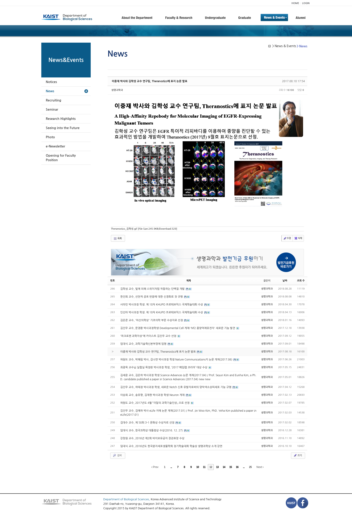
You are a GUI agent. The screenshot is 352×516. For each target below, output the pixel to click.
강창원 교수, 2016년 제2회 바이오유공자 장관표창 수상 (152, 438)
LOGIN (306, 3)
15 (230, 467)
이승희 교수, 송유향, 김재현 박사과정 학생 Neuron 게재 (152, 395)
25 (250, 467)
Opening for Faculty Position (61, 158)
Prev (154, 467)
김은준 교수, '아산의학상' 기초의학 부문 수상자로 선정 (152, 320)
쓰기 (297, 455)
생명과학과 (117, 90)
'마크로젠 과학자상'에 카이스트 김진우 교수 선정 (148, 336)
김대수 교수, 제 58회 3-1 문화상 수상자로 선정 (147, 422)
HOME (295, 3)
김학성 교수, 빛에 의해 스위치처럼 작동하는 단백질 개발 (152, 289)
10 (197, 467)
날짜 (285, 280)
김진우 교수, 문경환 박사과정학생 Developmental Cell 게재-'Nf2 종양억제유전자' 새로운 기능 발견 (178, 328)
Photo (50, 137)
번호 (112, 280)
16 (237, 467)
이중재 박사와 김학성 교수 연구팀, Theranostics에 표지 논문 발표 (149, 81)
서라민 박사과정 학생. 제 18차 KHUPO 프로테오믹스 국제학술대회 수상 (162, 304)
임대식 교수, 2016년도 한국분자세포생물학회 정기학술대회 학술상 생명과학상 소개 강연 (171, 446)
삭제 (298, 238)
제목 (188, 280)
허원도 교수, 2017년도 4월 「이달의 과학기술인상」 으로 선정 (155, 403)
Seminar (52, 109)
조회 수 (301, 280)
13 (217, 467)
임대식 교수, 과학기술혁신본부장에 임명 (143, 344)
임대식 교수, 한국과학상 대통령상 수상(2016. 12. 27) (152, 430)
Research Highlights (61, 118)
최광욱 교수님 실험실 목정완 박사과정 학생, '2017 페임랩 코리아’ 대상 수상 (164, 367)
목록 (117, 238)
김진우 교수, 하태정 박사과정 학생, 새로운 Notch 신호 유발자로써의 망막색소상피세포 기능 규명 (176, 387)
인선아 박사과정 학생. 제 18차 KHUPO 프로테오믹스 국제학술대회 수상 (162, 312)
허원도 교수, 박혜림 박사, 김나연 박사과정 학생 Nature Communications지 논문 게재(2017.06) (176, 359)
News (50, 91)
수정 (287, 238)
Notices (51, 81)
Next (260, 467)
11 (204, 467)
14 (224, 467)
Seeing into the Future (62, 128)
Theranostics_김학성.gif (144, 229)
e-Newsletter (55, 146)
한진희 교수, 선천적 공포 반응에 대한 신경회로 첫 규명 (152, 296)
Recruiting (53, 100)
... (171, 467)
